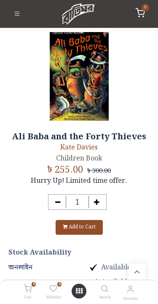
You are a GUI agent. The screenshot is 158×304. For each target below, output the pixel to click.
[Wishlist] (53, 289)
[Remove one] (58, 202)
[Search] (105, 289)
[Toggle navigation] (17, 13)
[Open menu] (79, 291)
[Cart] (27, 289)
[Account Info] (130, 289)
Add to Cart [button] (79, 227)
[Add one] (96, 202)
